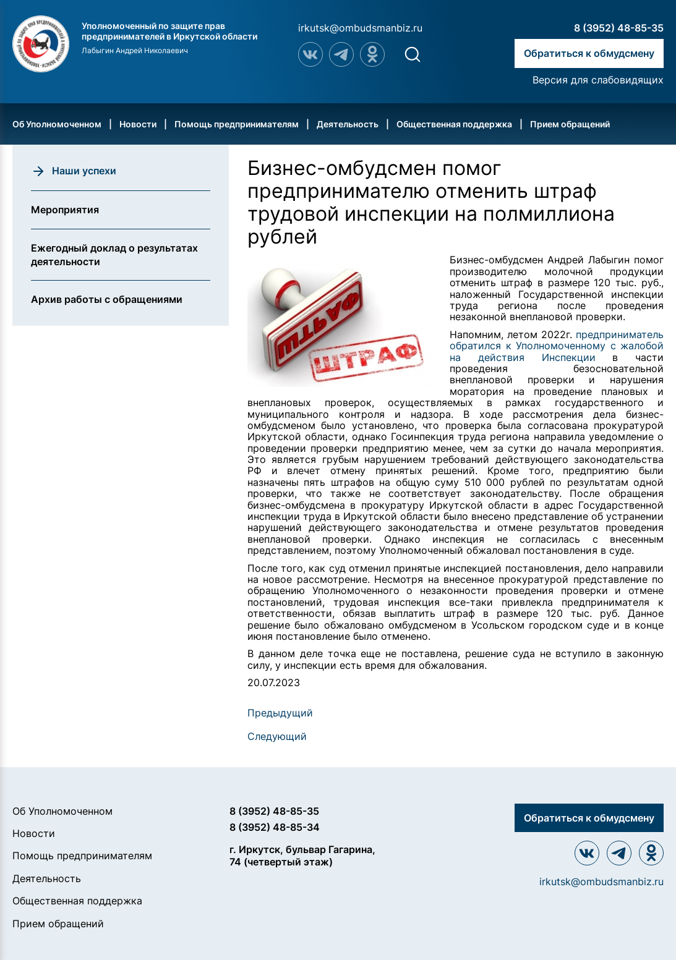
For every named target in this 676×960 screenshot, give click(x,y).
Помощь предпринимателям (236, 124)
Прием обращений (570, 124)
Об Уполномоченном (56, 124)
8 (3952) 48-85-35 (619, 28)
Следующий (277, 736)
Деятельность (348, 124)
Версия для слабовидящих (598, 80)
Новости (137, 124)
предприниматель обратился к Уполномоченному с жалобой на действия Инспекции (557, 345)
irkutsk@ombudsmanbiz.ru (360, 27)
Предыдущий (280, 713)
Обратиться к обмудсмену (589, 53)
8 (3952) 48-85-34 (274, 827)
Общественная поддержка (454, 124)
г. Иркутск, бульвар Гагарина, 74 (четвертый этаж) (302, 855)
